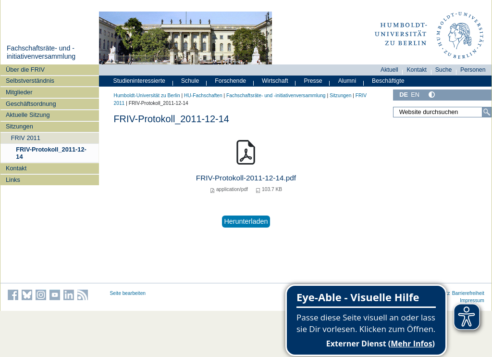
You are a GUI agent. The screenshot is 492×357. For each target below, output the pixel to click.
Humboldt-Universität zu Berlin (147, 95)
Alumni (347, 80)
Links (13, 179)
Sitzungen (19, 126)
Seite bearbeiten (128, 293)
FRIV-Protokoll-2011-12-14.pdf (246, 178)
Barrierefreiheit (468, 293)
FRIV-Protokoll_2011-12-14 (51, 153)
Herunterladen (246, 221)
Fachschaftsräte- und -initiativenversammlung (41, 52)
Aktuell (389, 69)
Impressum (472, 300)
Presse (313, 80)
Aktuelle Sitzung (28, 114)
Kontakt (16, 168)
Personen (473, 69)
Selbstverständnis (30, 80)
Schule (190, 80)
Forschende (230, 80)
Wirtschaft (275, 80)
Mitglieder (19, 92)
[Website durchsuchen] (442, 112)
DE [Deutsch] (403, 94)
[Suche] (487, 112)
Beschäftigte (388, 80)
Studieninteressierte (139, 80)
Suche (443, 69)
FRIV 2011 (25, 137)
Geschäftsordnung (31, 103)
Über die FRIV (25, 69)
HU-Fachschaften (203, 95)
